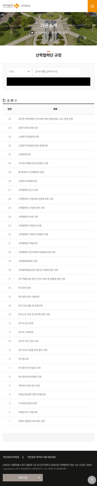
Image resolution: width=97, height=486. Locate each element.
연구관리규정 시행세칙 (28, 296)
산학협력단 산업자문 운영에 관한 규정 (35, 199)
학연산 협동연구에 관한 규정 (31, 421)
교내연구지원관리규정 (28, 136)
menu (92, 6)
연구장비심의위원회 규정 (30, 376)
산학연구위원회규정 (27, 181)
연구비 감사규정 (25, 323)
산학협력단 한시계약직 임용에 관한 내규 (36, 252)
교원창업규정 (24, 154)
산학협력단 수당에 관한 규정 (31, 207)
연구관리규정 (24, 287)
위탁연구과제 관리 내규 (29, 385)
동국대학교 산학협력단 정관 (31, 172)
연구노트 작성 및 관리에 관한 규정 (34, 314)
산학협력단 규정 (59, 32)
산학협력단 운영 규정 (28, 216)
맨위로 (92, 480)
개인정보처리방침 (11, 457)
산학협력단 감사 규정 (28, 190)
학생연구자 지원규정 (27, 412)
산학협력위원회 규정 (27, 261)
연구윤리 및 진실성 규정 (29, 367)
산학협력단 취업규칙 (27, 243)
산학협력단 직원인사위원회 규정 (33, 234)
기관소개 (42, 32)
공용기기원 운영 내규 (28, 127)
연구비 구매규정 (25, 332)
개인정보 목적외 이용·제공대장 (41, 457)
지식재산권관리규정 (27, 403)
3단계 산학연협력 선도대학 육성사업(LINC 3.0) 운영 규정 (45, 119)
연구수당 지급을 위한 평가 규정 (32, 350)
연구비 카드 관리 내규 (28, 341)
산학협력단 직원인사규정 (30, 225)
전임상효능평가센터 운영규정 (32, 394)
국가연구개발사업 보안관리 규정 (33, 163)
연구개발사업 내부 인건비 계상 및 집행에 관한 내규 (41, 279)
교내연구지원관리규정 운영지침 (33, 145)
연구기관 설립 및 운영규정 (30, 305)
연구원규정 (23, 359)
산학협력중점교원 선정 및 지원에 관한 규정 (38, 270)
